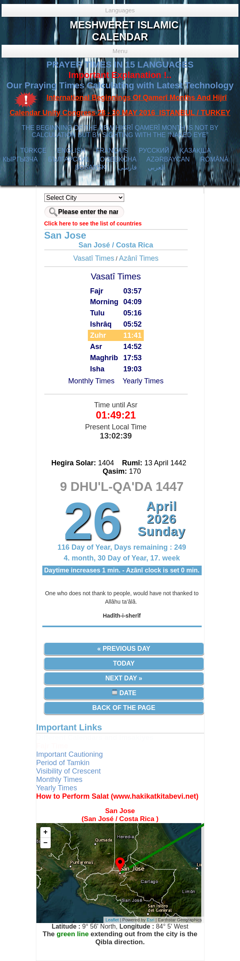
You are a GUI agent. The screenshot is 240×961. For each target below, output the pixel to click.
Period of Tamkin (63, 763)
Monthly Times (91, 381)
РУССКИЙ (154, 150)
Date (124, 692)
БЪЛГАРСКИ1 (68, 159)
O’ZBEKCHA (118, 159)
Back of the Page (123, 707)
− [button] (46, 843)
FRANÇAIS (112, 150)
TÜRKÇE (33, 150)
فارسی (127, 167)
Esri (151, 919)
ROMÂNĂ (214, 159)
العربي (156, 167)
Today (124, 663)
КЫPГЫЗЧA (20, 159)
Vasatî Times (93, 258)
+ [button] (46, 832)
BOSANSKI (91, 167)
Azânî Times (139, 258)
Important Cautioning (69, 754)
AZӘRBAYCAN (168, 159)
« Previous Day (124, 648)
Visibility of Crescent (68, 771)
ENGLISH (71, 150)
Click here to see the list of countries (93, 223)
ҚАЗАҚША (195, 150)
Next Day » (123, 678)
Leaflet (112, 919)
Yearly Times (143, 381)
